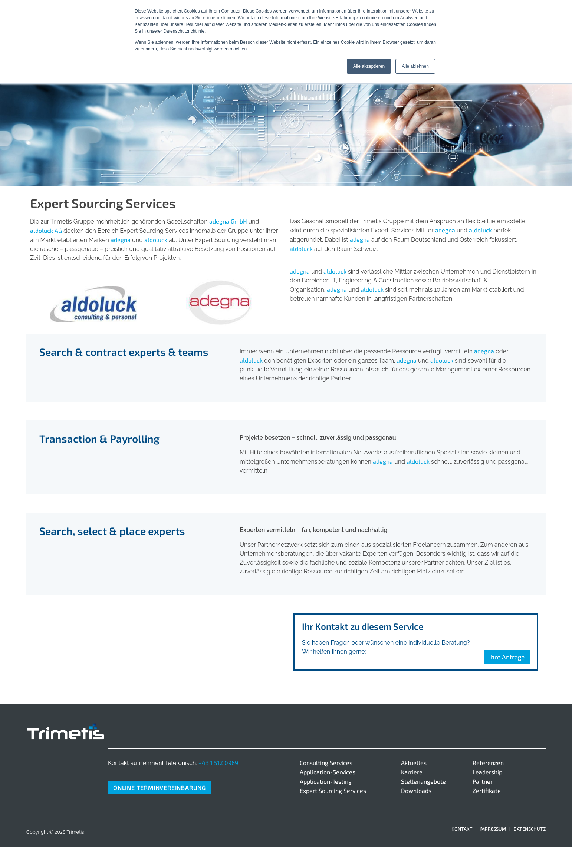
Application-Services (327, 771)
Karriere (412, 771)
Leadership (487, 771)
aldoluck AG (46, 230)
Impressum (493, 829)
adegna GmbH (228, 221)
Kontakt (462, 829)
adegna (121, 239)
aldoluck (155, 239)
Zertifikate (487, 790)
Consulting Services (326, 762)
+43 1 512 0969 (218, 762)
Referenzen (488, 762)
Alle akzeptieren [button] (369, 66)
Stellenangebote (423, 781)
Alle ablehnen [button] (415, 66)
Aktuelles (414, 762)
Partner (483, 781)
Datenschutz (529, 829)
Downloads (416, 790)
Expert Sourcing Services (333, 790)
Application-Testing (326, 781)
